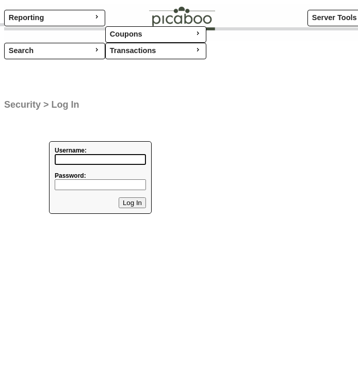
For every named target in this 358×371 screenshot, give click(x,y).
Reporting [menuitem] (55, 17)
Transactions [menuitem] (156, 50)
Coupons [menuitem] (156, 33)
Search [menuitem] (55, 50)
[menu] (54, 51)
